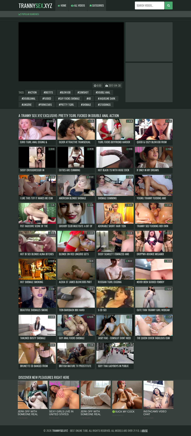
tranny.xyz (35, 5)
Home (62, 5)
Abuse (144, 431)
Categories (97, 5)
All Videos (78, 5)
